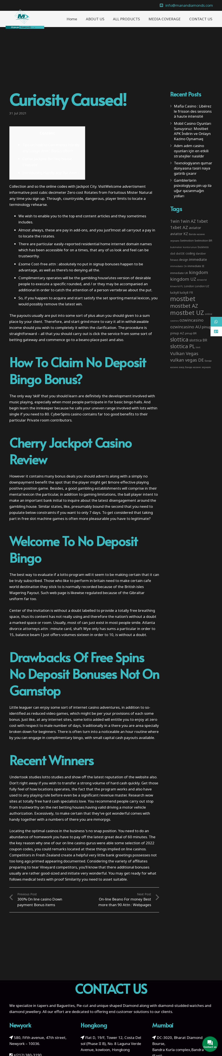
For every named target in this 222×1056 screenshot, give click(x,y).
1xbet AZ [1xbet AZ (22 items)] (179, 227)
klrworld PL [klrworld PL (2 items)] (176, 286)
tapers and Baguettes (56, 1005)
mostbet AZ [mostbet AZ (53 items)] (184, 305)
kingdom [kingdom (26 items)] (198, 272)
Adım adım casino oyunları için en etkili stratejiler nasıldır (191, 151)
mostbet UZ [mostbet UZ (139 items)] (187, 312)
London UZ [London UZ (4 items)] (202, 286)
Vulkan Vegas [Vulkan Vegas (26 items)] (184, 353)
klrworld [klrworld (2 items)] (202, 279)
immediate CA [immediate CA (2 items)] (178, 266)
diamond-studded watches (181, 1005)
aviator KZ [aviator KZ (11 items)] (179, 233)
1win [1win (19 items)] (175, 221)
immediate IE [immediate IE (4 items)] (196, 266)
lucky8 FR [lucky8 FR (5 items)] (186, 292)
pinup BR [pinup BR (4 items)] (191, 333)
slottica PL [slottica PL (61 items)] (182, 346)
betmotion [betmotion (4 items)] (187, 240)
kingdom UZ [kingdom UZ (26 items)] (183, 279)
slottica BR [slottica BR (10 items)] (198, 340)
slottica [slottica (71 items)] (179, 339)
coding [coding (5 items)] (190, 253)
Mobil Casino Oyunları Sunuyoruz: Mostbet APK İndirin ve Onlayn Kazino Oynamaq (192, 131)
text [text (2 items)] (198, 347)
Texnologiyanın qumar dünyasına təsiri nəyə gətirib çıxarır (193, 168)
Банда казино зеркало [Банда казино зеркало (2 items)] (198, 367)
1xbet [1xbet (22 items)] (202, 221)
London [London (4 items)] (189, 286)
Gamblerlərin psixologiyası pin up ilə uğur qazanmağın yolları (193, 188)
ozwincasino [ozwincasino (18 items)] (192, 320)
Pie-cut (82, 1005)
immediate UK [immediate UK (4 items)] (179, 273)
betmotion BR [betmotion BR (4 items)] (203, 240)
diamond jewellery (25, 1011)
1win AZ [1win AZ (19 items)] (188, 221)
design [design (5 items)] (183, 260)
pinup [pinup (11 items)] (206, 326)
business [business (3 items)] (203, 247)
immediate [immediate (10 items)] (198, 259)
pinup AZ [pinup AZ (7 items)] (177, 333)
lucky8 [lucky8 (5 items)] (174, 292)
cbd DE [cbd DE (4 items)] (180, 253)
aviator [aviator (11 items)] (195, 227)
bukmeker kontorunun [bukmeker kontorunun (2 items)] (183, 247)
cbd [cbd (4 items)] (172, 253)
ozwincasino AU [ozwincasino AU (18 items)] (185, 327)
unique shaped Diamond (118, 1005)
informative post (23, 192)
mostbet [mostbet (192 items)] (182, 298)
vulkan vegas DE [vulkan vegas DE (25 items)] (187, 360)
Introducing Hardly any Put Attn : (50, 172)
